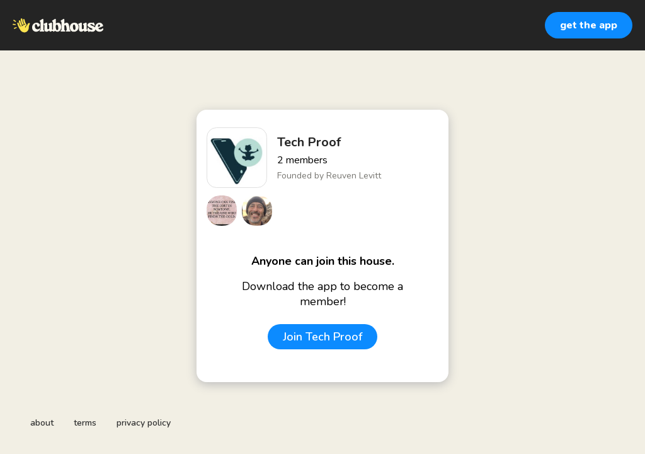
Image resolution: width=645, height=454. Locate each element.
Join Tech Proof (322, 336)
